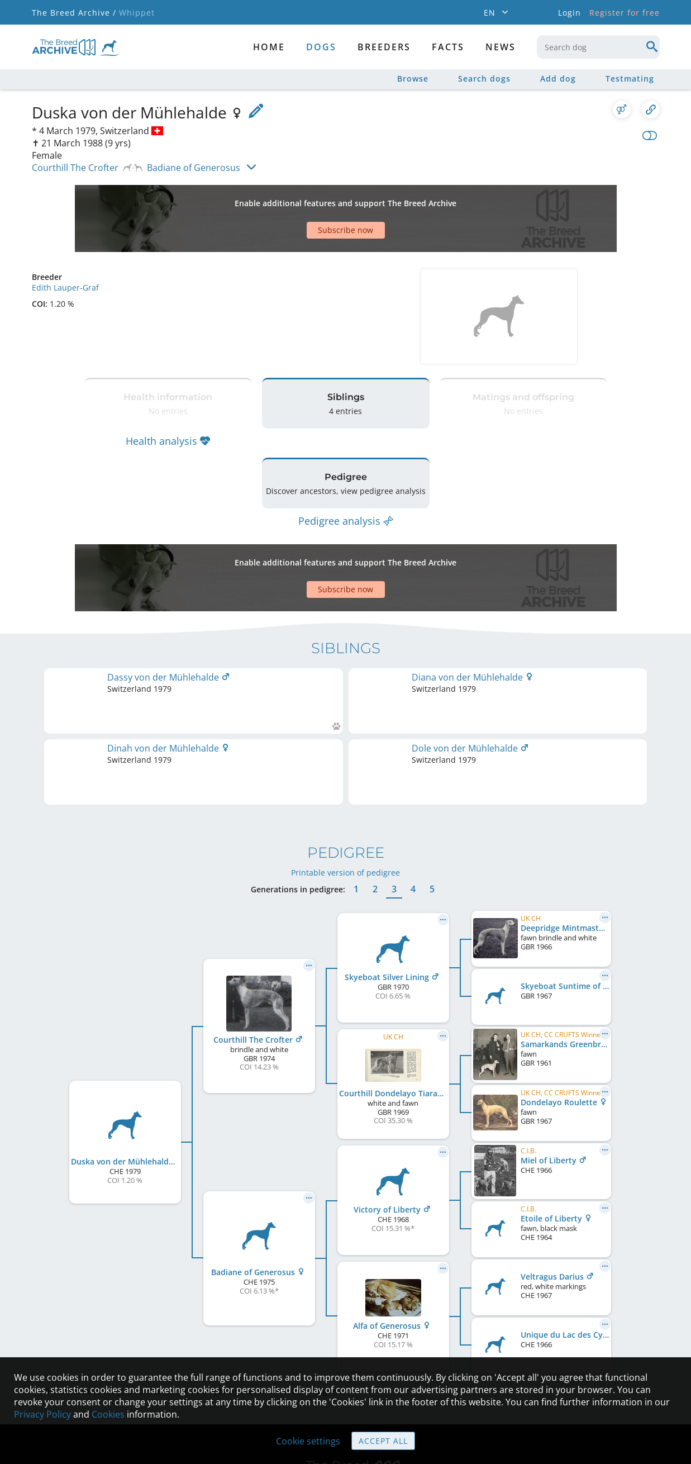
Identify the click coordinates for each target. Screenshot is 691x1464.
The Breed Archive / (74, 12)
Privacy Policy (42, 1414)
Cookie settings (308, 1441)
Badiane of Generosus (193, 167)
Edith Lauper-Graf (65, 248)
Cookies (108, 1414)
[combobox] (598, 47)
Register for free (624, 12)
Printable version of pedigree (345, 731)
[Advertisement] (303, 199)
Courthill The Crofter (75, 167)
